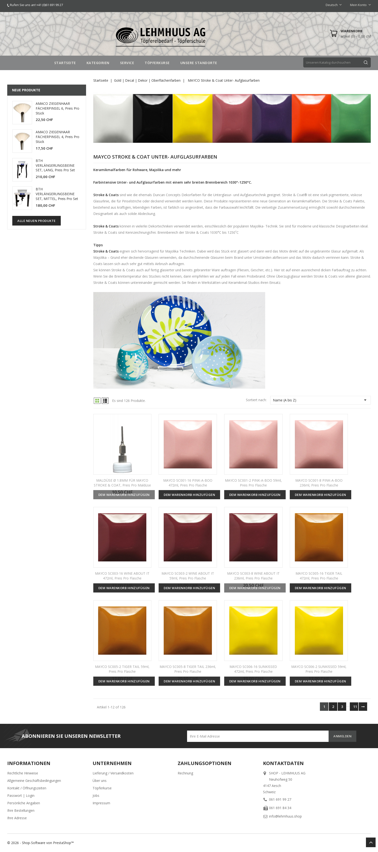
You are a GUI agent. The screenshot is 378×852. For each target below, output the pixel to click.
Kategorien (98, 62)
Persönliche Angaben (23, 803)
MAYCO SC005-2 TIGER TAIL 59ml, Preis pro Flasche (122, 669)
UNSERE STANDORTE (198, 62)
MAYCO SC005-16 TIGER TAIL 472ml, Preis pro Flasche (319, 575)
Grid (97, 401)
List (105, 401)
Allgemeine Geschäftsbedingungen (34, 780)
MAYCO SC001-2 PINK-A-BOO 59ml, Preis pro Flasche (253, 482)
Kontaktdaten (283, 763)
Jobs (96, 795)
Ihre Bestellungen (20, 810)
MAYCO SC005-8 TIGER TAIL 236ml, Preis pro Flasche (188, 669)
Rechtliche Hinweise (22, 773)
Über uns (100, 780)
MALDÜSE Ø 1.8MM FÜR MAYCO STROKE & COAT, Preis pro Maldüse (122, 482)
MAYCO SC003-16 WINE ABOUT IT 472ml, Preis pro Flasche (122, 575)
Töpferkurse (102, 788)
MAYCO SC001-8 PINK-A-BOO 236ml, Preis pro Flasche (319, 482)
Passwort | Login (20, 795)
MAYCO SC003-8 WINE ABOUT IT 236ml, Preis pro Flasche (253, 575)
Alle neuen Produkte (36, 221)
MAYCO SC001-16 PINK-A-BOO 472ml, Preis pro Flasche (187, 482)
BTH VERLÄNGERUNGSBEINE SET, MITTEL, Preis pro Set (57, 194)
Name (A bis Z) (320, 400)
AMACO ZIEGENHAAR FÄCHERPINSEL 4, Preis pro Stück (57, 137)
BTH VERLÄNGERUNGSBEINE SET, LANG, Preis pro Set (55, 165)
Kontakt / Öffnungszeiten (26, 788)
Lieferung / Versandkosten (113, 773)
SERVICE (127, 62)
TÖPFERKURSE (157, 62)
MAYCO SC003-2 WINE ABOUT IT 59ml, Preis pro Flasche (188, 575)
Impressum (101, 803)
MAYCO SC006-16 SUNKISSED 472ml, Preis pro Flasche (253, 669)
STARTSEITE (65, 62)
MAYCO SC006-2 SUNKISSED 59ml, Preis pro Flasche (318, 669)
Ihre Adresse (17, 818)
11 (355, 706)
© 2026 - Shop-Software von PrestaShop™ (40, 842)
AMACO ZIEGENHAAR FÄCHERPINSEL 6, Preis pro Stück (57, 108)
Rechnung (185, 773)
